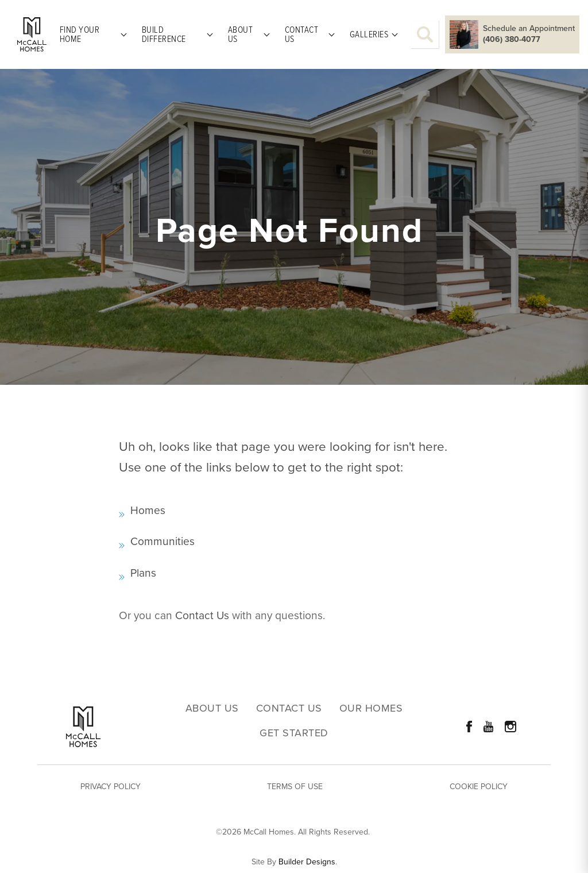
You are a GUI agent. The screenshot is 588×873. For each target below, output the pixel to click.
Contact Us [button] (302, 34)
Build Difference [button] (164, 34)
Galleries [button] (369, 34)
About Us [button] (240, 34)
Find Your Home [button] (80, 34)
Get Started (294, 733)
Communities (162, 541)
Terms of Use (295, 787)
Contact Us (202, 615)
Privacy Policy (110, 787)
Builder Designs (306, 862)
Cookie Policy (479, 787)
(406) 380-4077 (511, 39)
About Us (212, 708)
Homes (147, 510)
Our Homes (371, 708)
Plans (143, 573)
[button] (425, 34)
